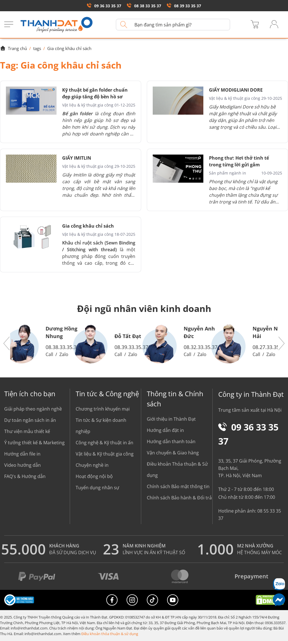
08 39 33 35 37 (184, 5)
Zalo (63, 354)
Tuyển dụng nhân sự (97, 487)
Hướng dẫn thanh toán (171, 441)
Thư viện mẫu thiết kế (27, 431)
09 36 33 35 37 (104, 5)
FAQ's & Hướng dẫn (25, 476)
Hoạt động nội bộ (94, 476)
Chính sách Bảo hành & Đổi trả (179, 498)
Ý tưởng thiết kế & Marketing (34, 443)
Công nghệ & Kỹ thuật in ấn (104, 443)
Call (49, 354)
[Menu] (8, 25)
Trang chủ (13, 48)
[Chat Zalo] (279, 584)
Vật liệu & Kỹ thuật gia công (105, 454)
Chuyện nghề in (92, 465)
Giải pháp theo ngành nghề (33, 409)
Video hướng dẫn (22, 465)
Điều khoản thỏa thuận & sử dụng (109, 633)
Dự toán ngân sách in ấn (30, 420)
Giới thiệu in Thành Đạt (171, 419)
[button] (7, 344)
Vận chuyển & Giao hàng (173, 453)
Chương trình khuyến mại (103, 409)
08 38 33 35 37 (144, 5)
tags (37, 48)
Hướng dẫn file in (22, 454)
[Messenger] (279, 599)
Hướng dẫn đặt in (165, 430)
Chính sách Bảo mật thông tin (178, 486)
